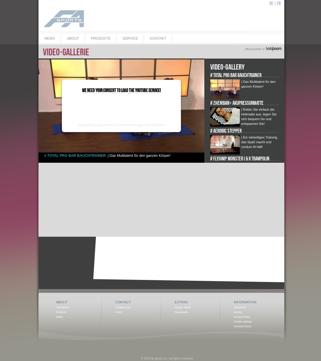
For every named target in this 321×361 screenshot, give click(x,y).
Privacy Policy (242, 316)
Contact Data (123, 307)
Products (61, 312)
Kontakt (158, 38)
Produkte (101, 38)
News (49, 38)
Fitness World (183, 307)
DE (271, 4)
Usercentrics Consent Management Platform (130, 125)
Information (245, 302)
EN (279, 4)
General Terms (242, 326)
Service (130, 38)
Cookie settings (243, 321)
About (73, 38)
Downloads (181, 312)
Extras (181, 302)
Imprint (238, 312)
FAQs (118, 312)
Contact (123, 302)
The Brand (62, 307)
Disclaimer (240, 307)
